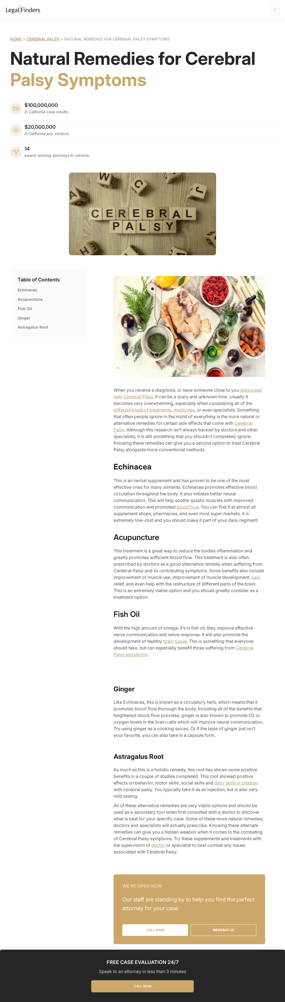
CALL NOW (143, 986)
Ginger (24, 318)
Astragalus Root (33, 327)
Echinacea (27, 290)
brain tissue (175, 641)
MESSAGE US (223, 930)
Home (16, 39)
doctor (158, 845)
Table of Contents (39, 280)
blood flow (188, 507)
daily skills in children (236, 783)
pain (255, 577)
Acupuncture (30, 299)
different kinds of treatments (142, 410)
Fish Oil (25, 308)
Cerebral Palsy (43, 39)
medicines (184, 410)
